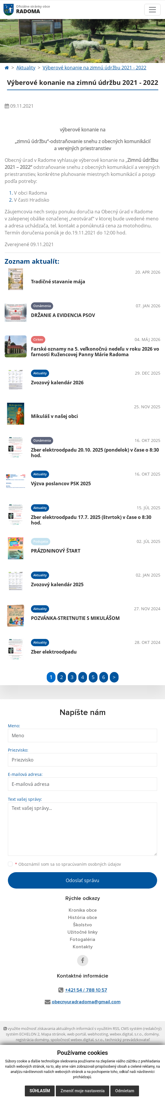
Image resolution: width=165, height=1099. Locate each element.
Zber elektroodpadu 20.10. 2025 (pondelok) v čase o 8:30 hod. (95, 453)
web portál (76, 1034)
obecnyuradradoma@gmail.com (86, 1001)
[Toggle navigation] (152, 10)
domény (151, 1034)
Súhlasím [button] (39, 1090)
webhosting (98, 1034)
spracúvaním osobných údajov (91, 864)
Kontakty (83, 946)
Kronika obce (83, 910)
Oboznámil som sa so (68, 864)
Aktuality (25, 67)
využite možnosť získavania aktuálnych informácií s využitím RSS (61, 1028)
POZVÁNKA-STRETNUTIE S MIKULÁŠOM (75, 618)
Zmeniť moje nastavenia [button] (82, 1090)
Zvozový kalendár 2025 (57, 584)
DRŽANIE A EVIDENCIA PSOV (63, 315)
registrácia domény (32, 1039)
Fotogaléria (82, 939)
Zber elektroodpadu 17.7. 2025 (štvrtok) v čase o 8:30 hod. (91, 520)
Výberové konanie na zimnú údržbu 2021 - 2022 (94, 67)
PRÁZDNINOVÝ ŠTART (55, 551)
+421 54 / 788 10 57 (86, 990)
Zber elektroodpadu (54, 652)
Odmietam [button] (124, 1090)
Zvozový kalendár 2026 (57, 382)
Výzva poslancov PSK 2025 (61, 483)
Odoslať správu (82, 880)
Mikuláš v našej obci (54, 416)
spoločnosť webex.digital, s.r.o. (77, 1039)
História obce (82, 917)
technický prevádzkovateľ (127, 1039)
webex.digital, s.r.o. (126, 1034)
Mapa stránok (53, 1034)
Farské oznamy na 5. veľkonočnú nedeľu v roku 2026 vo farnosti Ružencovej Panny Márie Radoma (95, 352)
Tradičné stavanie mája (58, 281)
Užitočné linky (82, 932)
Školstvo (82, 925)
